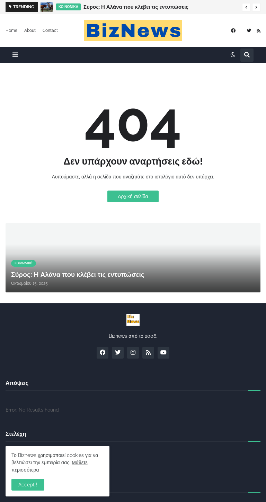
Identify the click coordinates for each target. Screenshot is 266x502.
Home (11, 30)
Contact (50, 30)
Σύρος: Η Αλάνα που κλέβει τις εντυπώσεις (135, 7)
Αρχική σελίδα (133, 196)
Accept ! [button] (27, 484)
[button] (246, 7)
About (30, 30)
